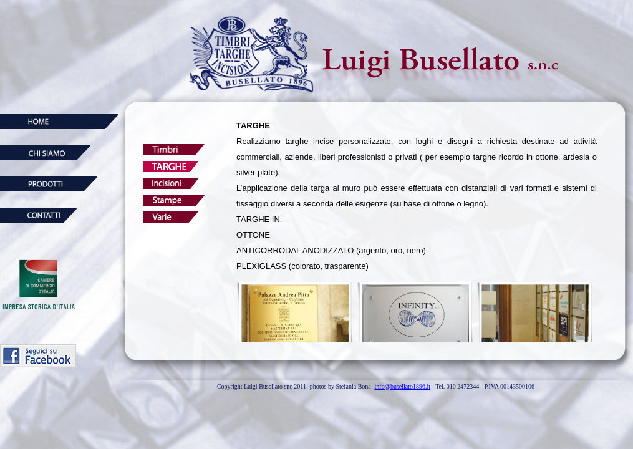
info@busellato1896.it (402, 386)
